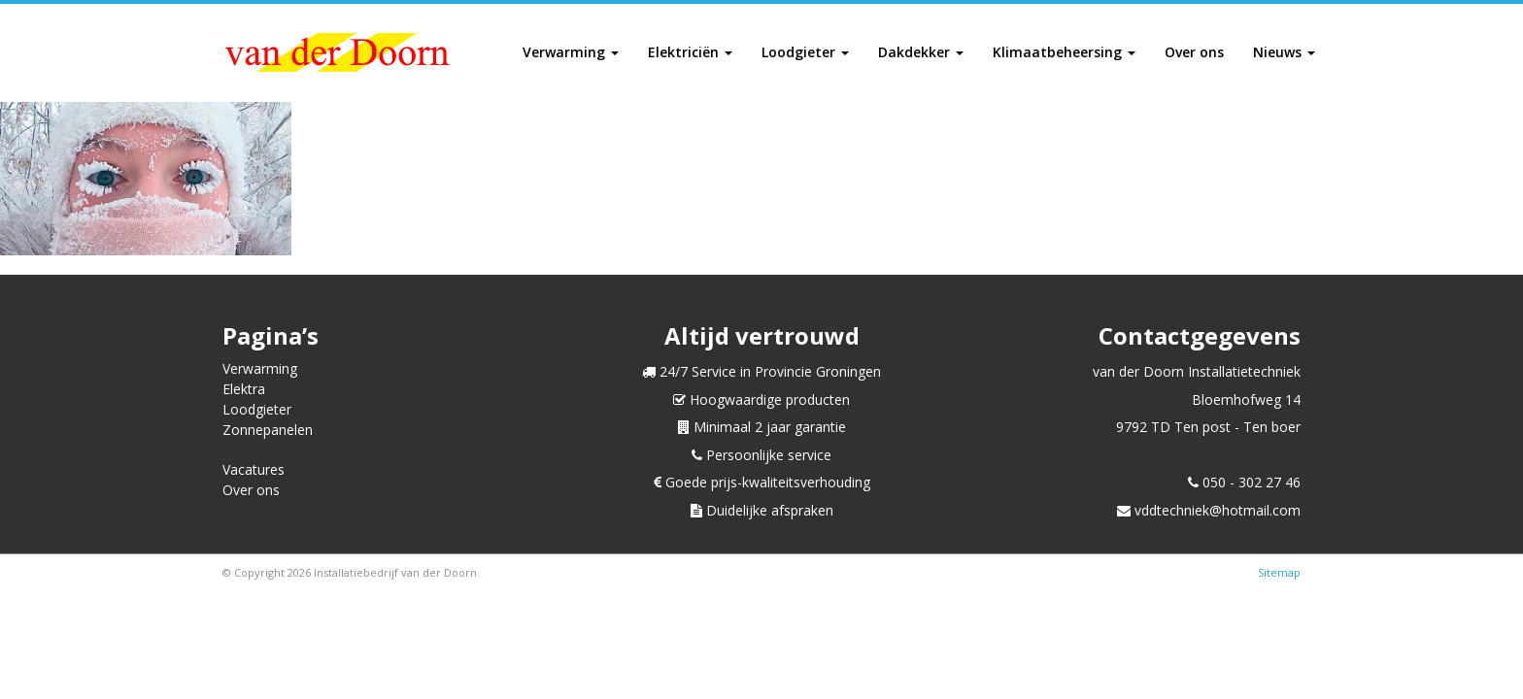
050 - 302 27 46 (1244, 482)
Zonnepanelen (267, 429)
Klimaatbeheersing (1064, 52)
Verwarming (571, 52)
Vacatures (253, 469)
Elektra (243, 389)
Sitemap (1279, 572)
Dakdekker (921, 52)
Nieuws (1284, 52)
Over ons (1194, 52)
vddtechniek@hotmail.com (1209, 510)
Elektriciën (690, 52)
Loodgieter (805, 52)
